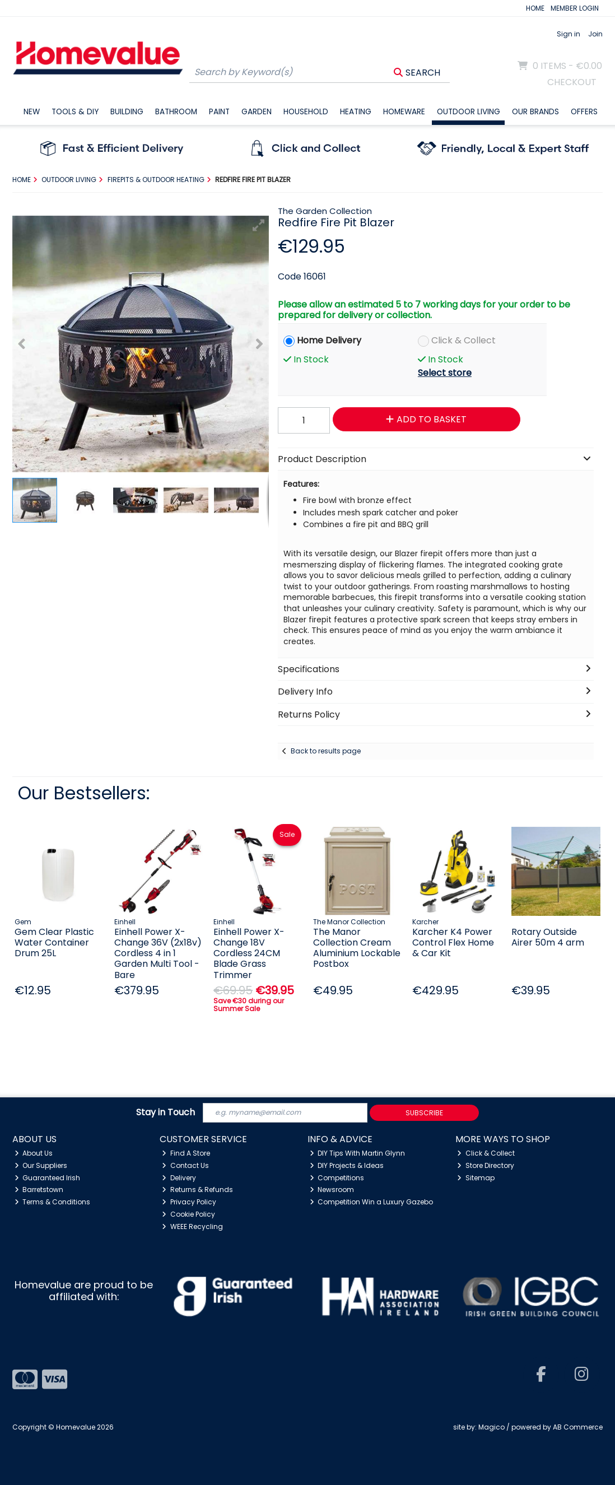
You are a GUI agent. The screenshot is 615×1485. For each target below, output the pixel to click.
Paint (219, 111)
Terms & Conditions (53, 1202)
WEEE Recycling (192, 1226)
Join (595, 34)
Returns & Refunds (197, 1189)
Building (126, 111)
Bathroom (176, 111)
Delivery (179, 1178)
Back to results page (326, 751)
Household (305, 111)
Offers (584, 111)
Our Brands (535, 111)
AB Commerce (578, 1427)
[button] (259, 225)
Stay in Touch (165, 1113)
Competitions (337, 1178)
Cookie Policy (188, 1214)
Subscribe (424, 1113)
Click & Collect (463, 340)
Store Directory (485, 1165)
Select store (445, 372)
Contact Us (185, 1165)
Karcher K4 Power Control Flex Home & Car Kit (453, 942)
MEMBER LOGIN (575, 8)
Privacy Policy (189, 1202)
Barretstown (39, 1189)
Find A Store (186, 1153)
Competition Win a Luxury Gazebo (372, 1202)
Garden (256, 111)
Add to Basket (426, 419)
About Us (34, 1153)
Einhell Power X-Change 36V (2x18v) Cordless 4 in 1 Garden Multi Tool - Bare (158, 953)
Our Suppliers (41, 1165)
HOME (535, 8)
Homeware (404, 111)
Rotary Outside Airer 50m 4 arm (547, 937)
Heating (355, 111)
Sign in (568, 34)
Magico (491, 1427)
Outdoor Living (468, 111)
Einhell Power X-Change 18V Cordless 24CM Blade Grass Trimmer (249, 953)
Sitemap (476, 1178)
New (32, 111)
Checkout (572, 82)
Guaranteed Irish (48, 1178)
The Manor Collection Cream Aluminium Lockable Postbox (356, 948)
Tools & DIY (75, 111)
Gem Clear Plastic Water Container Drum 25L (54, 942)
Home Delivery (329, 340)
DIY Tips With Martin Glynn (358, 1153)
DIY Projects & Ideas (347, 1165)
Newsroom (332, 1189)
